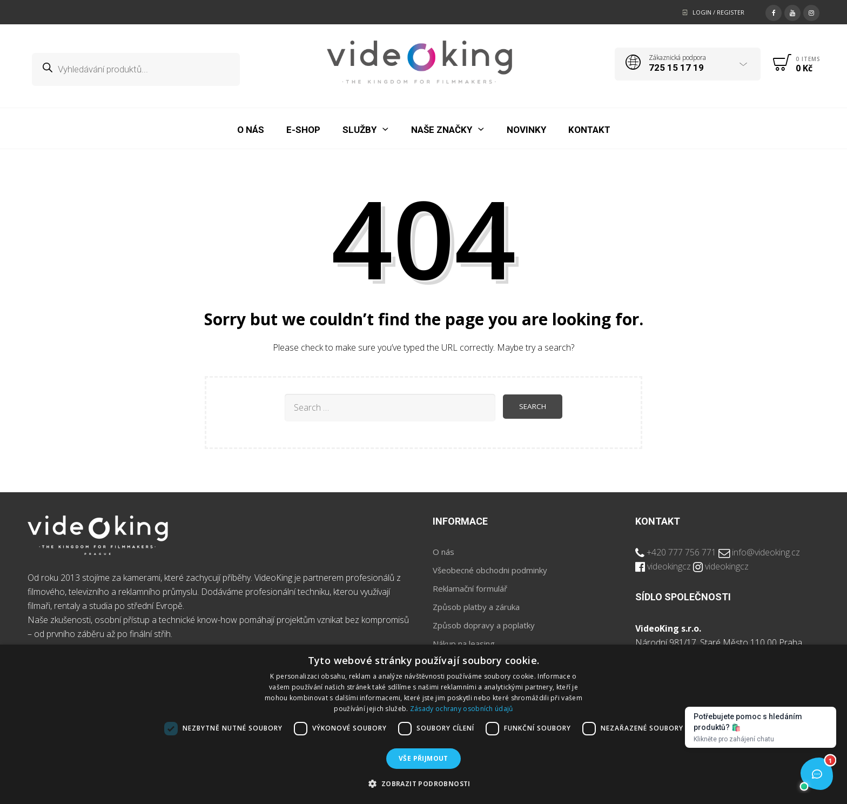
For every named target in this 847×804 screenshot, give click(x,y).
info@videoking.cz (766, 552)
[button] (423, 784)
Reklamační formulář (470, 588)
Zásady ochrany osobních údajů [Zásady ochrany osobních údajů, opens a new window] (461, 708)
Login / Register (718, 12)
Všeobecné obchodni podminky (490, 570)
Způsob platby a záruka (476, 606)
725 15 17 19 (676, 67)
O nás (443, 551)
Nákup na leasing (464, 643)
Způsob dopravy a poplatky (484, 625)
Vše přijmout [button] (423, 758)
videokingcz (669, 566)
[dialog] (423, 724)
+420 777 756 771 (681, 552)
